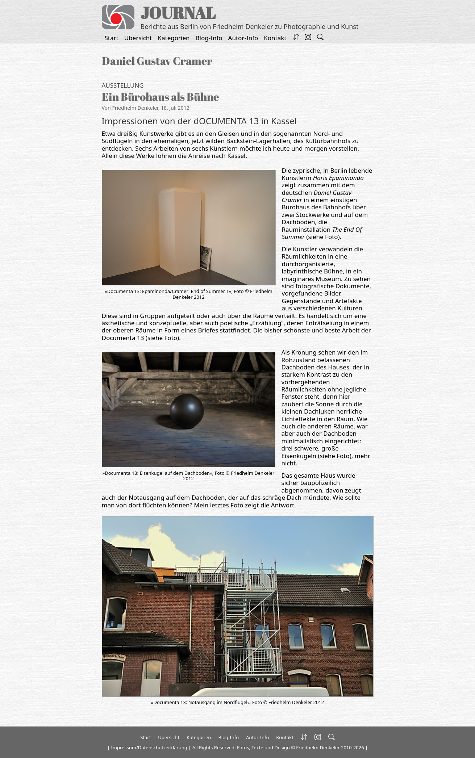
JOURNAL (178, 12)
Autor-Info (243, 38)
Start (111, 38)
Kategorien (174, 38)
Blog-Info (209, 38)
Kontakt (275, 38)
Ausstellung (123, 85)
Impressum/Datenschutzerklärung (149, 747)
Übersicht (138, 38)
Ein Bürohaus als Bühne (160, 96)
